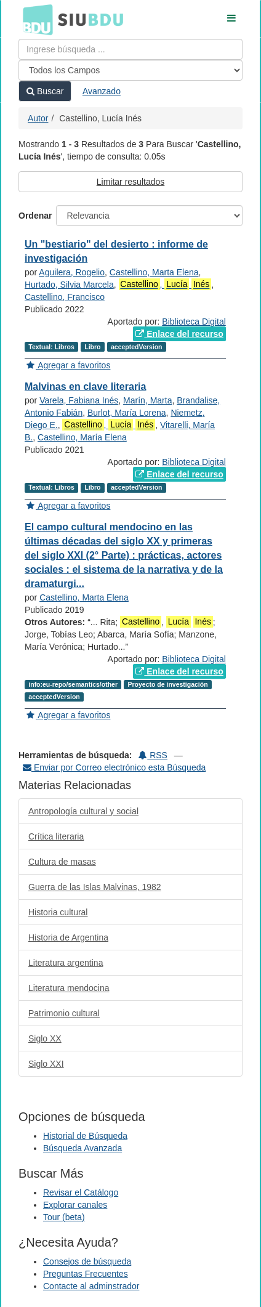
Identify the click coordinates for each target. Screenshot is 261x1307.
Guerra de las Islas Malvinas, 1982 (94, 887)
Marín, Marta (147, 400)
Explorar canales (75, 1205)
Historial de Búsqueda (85, 1136)
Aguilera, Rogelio (72, 272)
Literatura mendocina (69, 988)
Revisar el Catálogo (80, 1192)
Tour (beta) (64, 1217)
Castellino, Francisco (65, 297)
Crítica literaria (56, 836)
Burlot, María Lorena (126, 413)
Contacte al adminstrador (91, 1286)
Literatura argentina (65, 963)
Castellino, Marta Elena (154, 272)
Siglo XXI (46, 1064)
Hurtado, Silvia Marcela (69, 284)
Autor (38, 118)
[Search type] (130, 70)
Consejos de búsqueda (87, 1261)
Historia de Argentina (68, 937)
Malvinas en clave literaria (85, 386)
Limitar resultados (131, 182)
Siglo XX (45, 1038)
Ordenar (35, 216)
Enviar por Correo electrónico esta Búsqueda (114, 767)
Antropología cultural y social (83, 811)
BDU (34, 19)
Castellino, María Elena (82, 437)
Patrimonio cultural (64, 1013)
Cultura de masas (62, 862)
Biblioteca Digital (194, 321)
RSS (153, 755)
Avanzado (101, 91)
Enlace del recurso (179, 334)
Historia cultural (57, 912)
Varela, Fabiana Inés (78, 400)
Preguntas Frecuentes (85, 1274)
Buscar (44, 91)
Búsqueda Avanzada (82, 1148)
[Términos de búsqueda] (130, 49)
